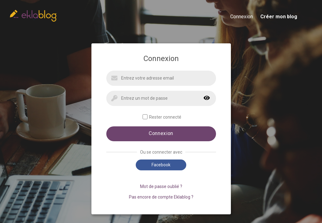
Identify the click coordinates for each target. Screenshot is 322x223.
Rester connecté (162, 117)
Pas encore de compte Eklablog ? (161, 197)
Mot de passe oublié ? (161, 186)
